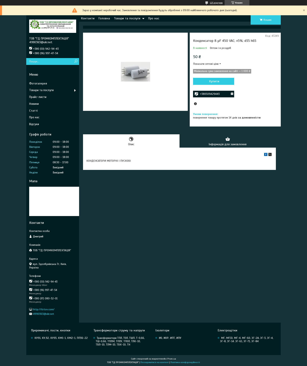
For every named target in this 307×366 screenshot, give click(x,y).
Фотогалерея (38, 83)
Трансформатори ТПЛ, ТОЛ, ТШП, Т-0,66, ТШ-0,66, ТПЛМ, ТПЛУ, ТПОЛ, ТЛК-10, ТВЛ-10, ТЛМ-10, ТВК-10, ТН (120, 341)
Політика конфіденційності (185, 362)
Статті (33, 110)
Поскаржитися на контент (155, 362)
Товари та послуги (127, 18)
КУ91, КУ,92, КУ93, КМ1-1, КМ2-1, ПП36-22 (61, 338)
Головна (104, 18)
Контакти (88, 18)
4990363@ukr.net (43, 314)
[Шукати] (75, 61)
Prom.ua (171, 358)
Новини (34, 104)
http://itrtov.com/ (43, 309)
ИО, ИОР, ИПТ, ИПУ (170, 338)
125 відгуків (216, 2)
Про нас (153, 18)
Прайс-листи (37, 97)
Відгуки (34, 124)
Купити (214, 81)
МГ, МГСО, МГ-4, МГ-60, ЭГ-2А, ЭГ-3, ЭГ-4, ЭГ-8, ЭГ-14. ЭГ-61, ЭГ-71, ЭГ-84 (246, 339)
